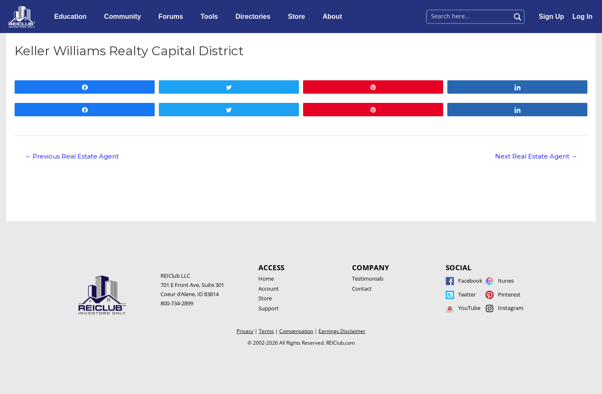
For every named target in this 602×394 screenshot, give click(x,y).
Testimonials (367, 278)
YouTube (469, 308)
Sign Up (551, 16)
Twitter (467, 294)
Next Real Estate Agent (536, 156)
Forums (172, 17)
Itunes (506, 280)
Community (124, 17)
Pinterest (509, 294)
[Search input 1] (469, 16)
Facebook (470, 280)
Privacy (245, 331)
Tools (211, 17)
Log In (582, 16)
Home (266, 278)
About (334, 17)
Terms (266, 331)
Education (72, 17)
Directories (255, 17)
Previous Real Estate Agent (72, 156)
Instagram (510, 308)
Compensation (296, 331)
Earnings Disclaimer (342, 331)
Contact (362, 288)
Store (298, 17)
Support (268, 308)
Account (268, 288)
